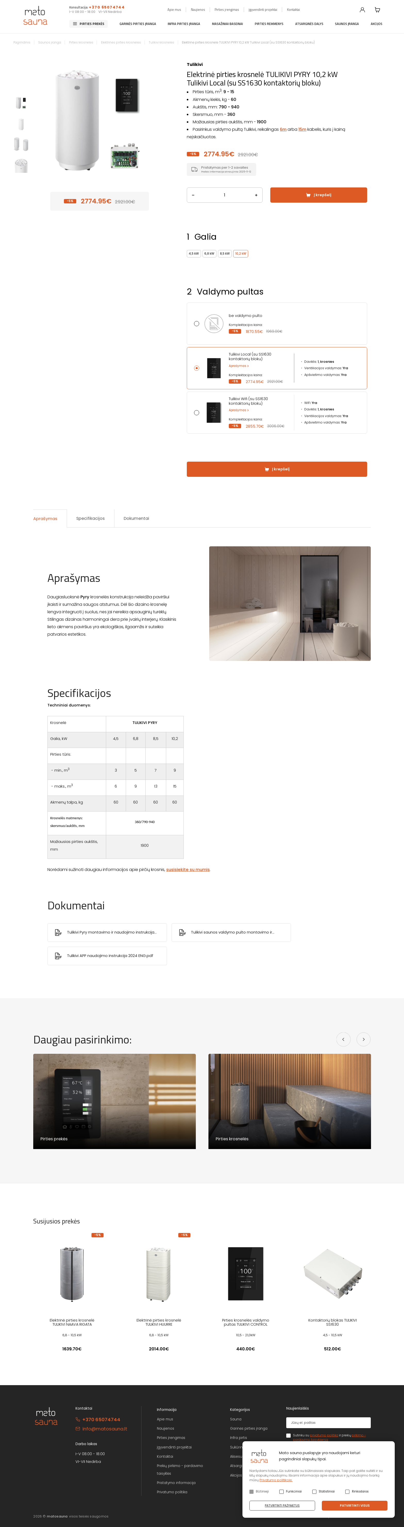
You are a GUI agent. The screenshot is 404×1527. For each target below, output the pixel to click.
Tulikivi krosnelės (161, 42)
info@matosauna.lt (104, 1429)
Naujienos (198, 9)
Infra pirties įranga (184, 23)
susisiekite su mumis (188, 870)
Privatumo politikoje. (275, 1480)
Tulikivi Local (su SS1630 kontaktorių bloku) (250, 356)
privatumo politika (324, 1435)
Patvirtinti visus (355, 1506)
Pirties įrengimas (227, 9)
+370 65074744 (107, 7)
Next (160, 118)
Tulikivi (195, 64)
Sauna (235, 1419)
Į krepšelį (322, 194)
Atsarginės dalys (309, 23)
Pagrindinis (21, 42)
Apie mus (174, 9)
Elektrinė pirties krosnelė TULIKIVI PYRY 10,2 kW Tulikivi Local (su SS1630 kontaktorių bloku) (248, 42)
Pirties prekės (92, 23)
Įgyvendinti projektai (263, 9)
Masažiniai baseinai (227, 23)
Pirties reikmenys (269, 23)
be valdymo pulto (245, 315)
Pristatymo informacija (176, 1482)
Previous (38, 118)
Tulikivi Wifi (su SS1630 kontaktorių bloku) (248, 401)
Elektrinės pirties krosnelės (121, 42)
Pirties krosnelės (81, 42)
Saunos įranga (347, 23)
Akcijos (376, 23)
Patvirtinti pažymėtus (282, 1506)
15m (302, 129)
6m (283, 129)
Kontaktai (293, 9)
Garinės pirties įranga (138, 23)
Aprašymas (237, 366)
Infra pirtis (238, 1437)
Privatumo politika (172, 1492)
